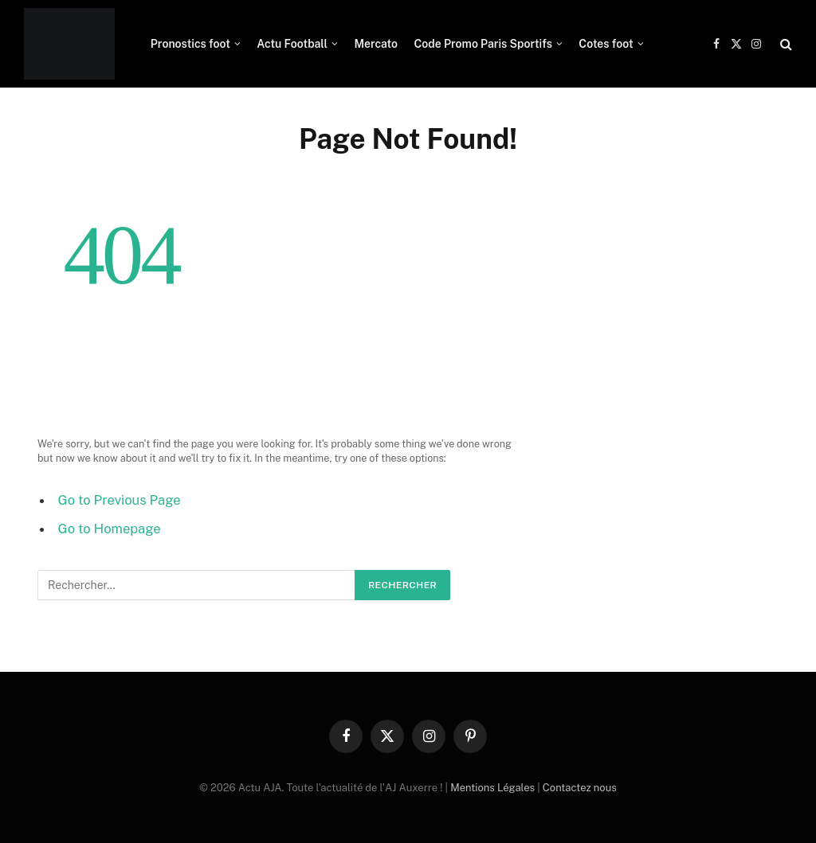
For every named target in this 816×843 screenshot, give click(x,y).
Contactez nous (580, 788)
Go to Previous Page (119, 500)
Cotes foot (606, 43)
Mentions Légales (492, 788)
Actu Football (292, 43)
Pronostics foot (190, 43)
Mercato (376, 43)
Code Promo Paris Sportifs (483, 43)
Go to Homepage (109, 529)
